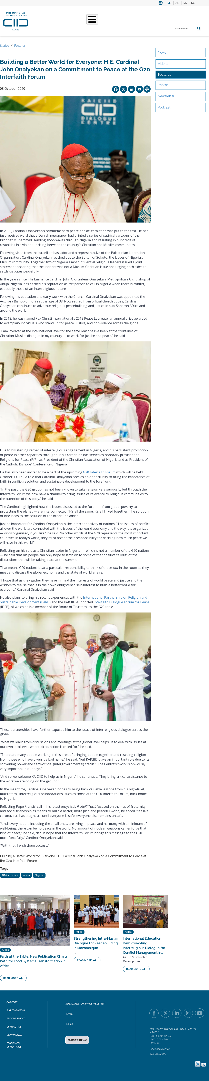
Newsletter (166, 96)
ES (193, 2)
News (162, 52)
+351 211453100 (157, 1053)
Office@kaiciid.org (159, 1049)
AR (177, 2)
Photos (163, 85)
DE (185, 2)
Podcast (164, 107)
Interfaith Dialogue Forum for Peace (121, 602)
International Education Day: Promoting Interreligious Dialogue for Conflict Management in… (144, 946)
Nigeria (39, 875)
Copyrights (14, 1034)
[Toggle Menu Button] (92, 19)
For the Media (15, 1010)
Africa (26, 875)
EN (169, 2)
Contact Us (13, 1026)
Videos (163, 64)
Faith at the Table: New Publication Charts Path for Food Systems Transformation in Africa (34, 961)
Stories (4, 45)
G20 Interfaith (10, 875)
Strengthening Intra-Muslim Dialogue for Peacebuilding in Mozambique (96, 943)
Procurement (15, 1018)
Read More (10, 978)
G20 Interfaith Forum (99, 472)
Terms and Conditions (13, 1045)
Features (20, 45)
